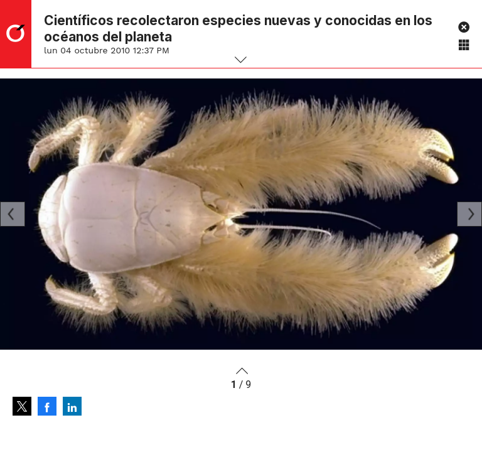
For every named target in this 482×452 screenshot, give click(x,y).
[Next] (469, 214)
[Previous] (12, 214)
